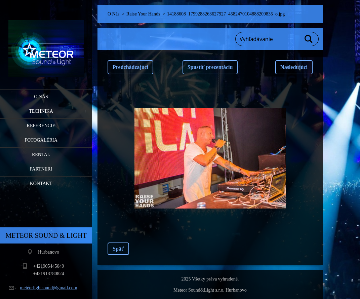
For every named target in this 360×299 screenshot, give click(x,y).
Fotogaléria (41, 140)
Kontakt (41, 183)
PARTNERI (41, 169)
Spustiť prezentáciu (210, 67)
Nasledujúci (294, 67)
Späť (118, 249)
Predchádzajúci (130, 67)
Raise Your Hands (143, 13)
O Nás (41, 96)
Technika (41, 111)
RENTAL (41, 154)
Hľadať (309, 39)
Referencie (41, 125)
